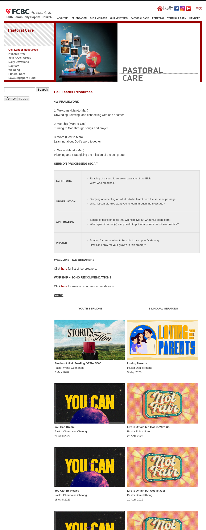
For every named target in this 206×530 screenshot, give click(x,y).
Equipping (158, 18)
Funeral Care (16, 73)
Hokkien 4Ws (16, 53)
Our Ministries (119, 18)
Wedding (14, 69)
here (64, 268)
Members (194, 18)
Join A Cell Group (19, 57)
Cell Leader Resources (23, 49)
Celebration (79, 18)
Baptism (13, 65)
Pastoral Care (140, 18)
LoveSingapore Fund (22, 77)
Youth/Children (176, 18)
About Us (62, 18)
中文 (199, 8)
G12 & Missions (98, 18)
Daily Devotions (18, 61)
